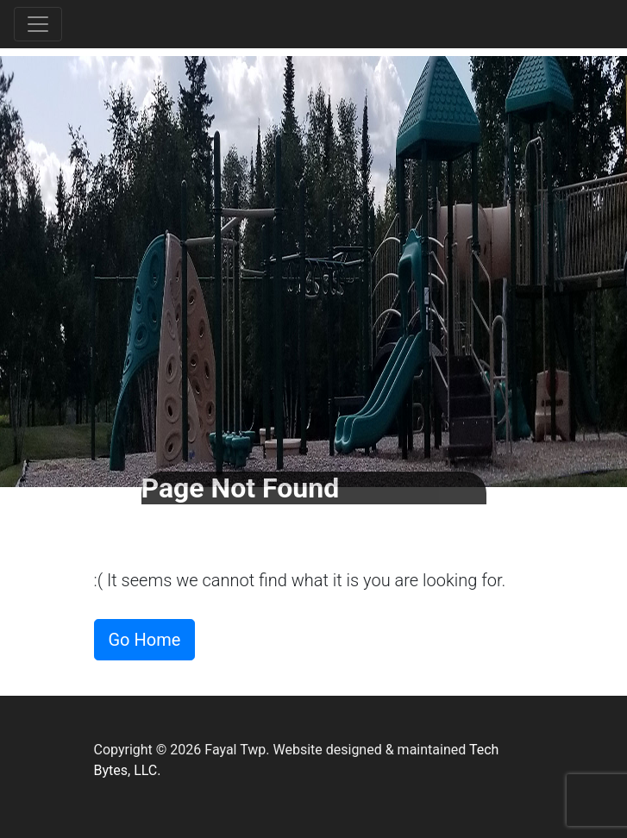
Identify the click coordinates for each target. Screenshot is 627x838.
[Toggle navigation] (38, 24)
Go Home (145, 639)
